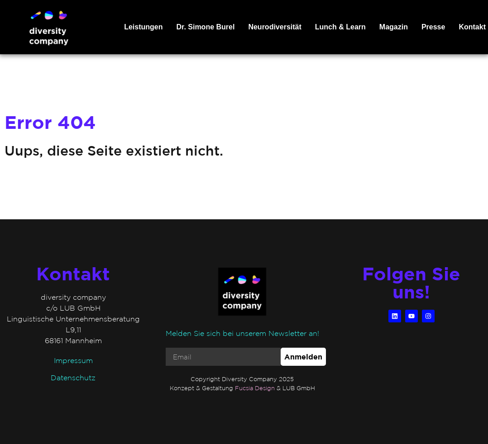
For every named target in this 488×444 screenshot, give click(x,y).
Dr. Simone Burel (205, 27)
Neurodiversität (274, 27)
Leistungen (143, 27)
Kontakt (472, 27)
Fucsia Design (255, 388)
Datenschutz (73, 377)
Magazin (393, 27)
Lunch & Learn (340, 27)
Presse (433, 27)
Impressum (73, 360)
